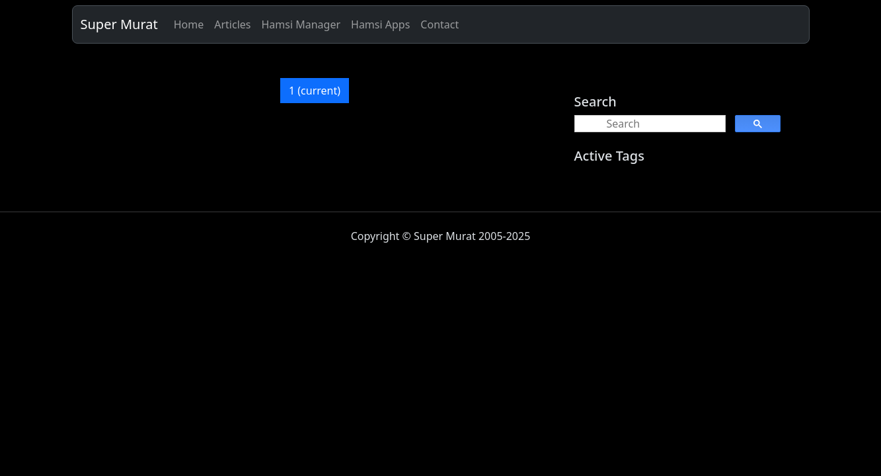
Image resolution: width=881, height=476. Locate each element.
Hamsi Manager (300, 24)
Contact (439, 24)
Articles (232, 24)
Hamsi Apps (380, 24)
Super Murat (119, 24)
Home (189, 24)
